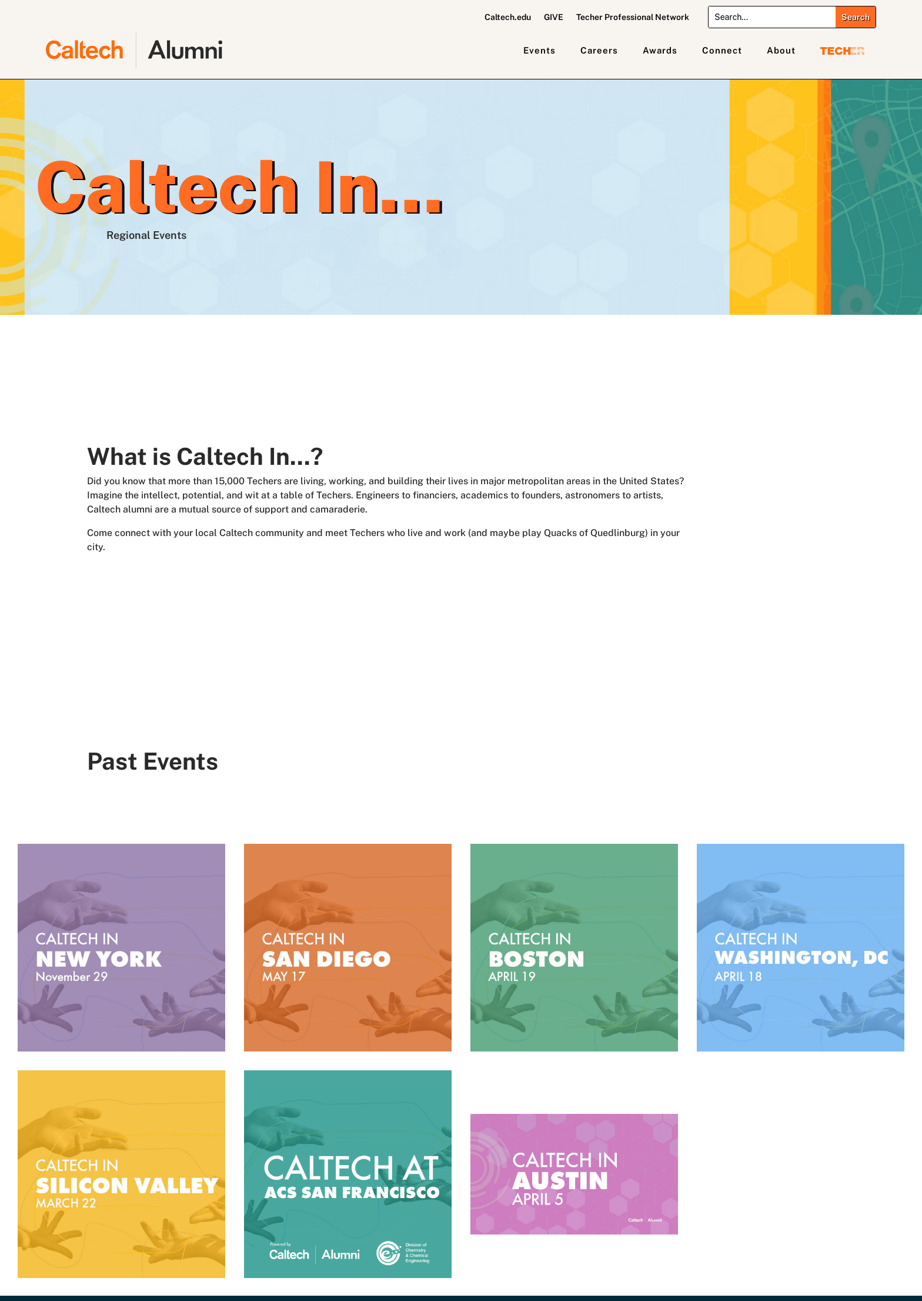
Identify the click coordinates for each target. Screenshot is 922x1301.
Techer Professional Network (632, 17)
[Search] (772, 17)
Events (539, 50)
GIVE (553, 17)
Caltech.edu (508, 17)
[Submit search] (856, 17)
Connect (722, 50)
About (781, 50)
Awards (660, 50)
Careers (599, 50)
